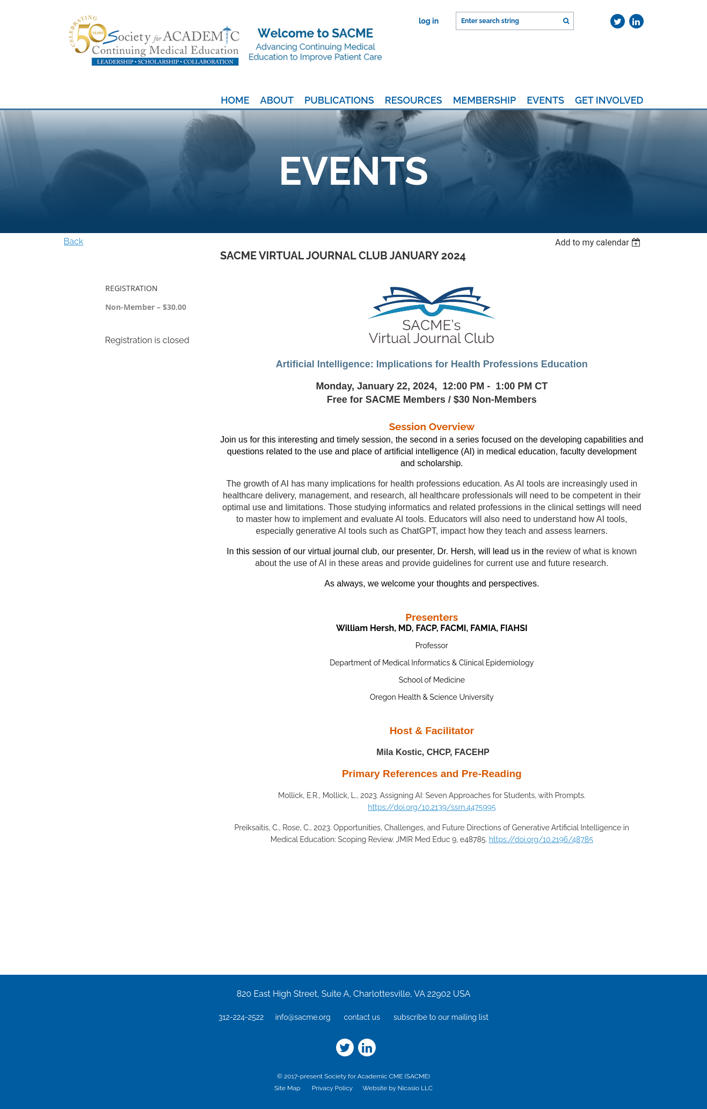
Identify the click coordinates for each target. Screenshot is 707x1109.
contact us (362, 1017)
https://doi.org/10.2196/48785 (541, 839)
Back (74, 241)
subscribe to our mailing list (441, 1017)
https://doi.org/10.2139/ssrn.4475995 (431, 807)
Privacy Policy (332, 1088)
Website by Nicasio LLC (397, 1088)
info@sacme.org (303, 1017)
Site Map (287, 1088)
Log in (429, 21)
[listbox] (599, 242)
